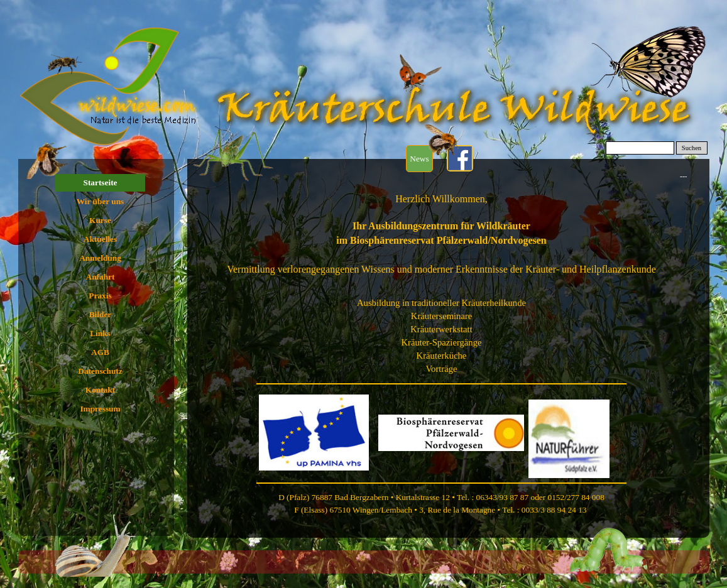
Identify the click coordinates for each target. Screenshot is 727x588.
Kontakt (100, 390)
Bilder (100, 314)
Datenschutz (100, 371)
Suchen (691, 147)
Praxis (100, 295)
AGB (100, 352)
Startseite (100, 182)
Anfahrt (100, 276)
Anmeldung (100, 258)
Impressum (100, 408)
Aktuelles (100, 239)
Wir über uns (100, 201)
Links (100, 333)
